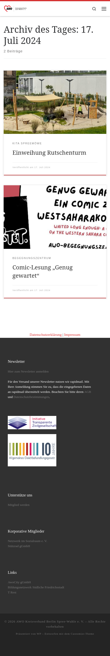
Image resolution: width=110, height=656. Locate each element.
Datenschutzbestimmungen (31, 397)
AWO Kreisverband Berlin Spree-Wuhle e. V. (50, 621)
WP (39, 633)
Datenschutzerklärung (46, 335)
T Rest (12, 592)
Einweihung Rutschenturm (49, 152)
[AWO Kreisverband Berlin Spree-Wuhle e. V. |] (15, 8)
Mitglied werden (19, 505)
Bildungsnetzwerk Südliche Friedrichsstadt (36, 587)
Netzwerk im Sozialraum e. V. (27, 541)
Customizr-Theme (82, 633)
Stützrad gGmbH (19, 546)
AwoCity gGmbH (19, 582)
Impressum (72, 335)
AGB (87, 392)
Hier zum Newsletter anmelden (28, 371)
